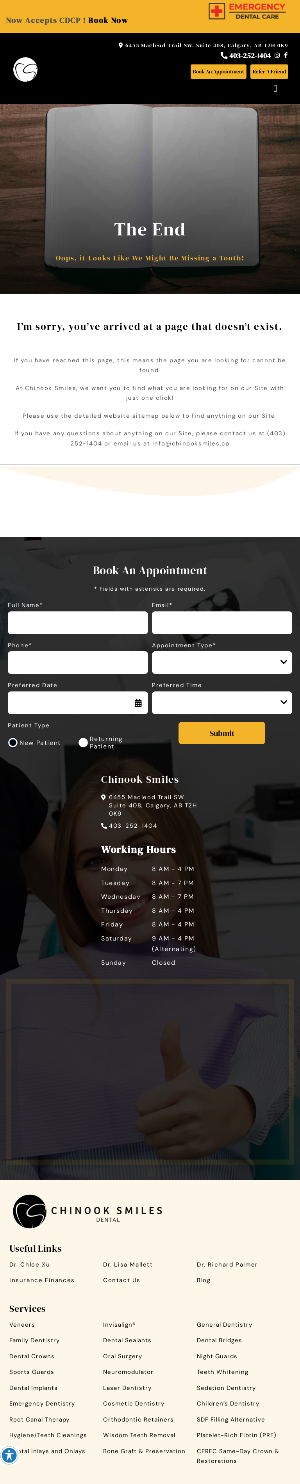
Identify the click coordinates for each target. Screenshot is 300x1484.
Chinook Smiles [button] (140, 779)
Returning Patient (106, 742)
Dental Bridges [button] (219, 1340)
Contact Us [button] (122, 1280)
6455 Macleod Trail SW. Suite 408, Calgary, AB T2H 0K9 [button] (203, 45)
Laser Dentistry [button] (127, 1388)
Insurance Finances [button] (42, 1280)
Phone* (20, 645)
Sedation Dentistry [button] (226, 1388)
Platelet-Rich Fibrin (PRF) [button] (237, 1435)
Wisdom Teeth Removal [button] (139, 1435)
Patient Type (29, 725)
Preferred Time (177, 685)
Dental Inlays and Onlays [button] (47, 1451)
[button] (247, 7)
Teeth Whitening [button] (222, 1372)
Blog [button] (204, 1280)
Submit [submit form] (222, 733)
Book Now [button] (108, 20)
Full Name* (25, 605)
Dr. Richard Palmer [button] (227, 1264)
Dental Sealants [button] (127, 1340)
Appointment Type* (184, 645)
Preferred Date (32, 685)
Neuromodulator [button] (128, 1372)
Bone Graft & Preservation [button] (144, 1451)
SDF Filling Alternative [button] (231, 1419)
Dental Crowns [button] (32, 1356)
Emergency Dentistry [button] (42, 1403)
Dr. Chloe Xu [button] (29, 1264)
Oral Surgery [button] (122, 1356)
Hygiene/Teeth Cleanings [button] (48, 1435)
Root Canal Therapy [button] (39, 1419)
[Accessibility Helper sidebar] (9, 1455)
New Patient (40, 742)
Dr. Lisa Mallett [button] (128, 1264)
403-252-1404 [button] (246, 55)
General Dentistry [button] (224, 1325)
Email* (162, 605)
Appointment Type (190, 662)
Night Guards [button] (217, 1356)
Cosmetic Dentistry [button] (133, 1403)
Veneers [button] (22, 1325)
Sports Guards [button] (31, 1372)
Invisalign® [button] (119, 1325)
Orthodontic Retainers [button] (138, 1419)
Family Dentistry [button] (34, 1340)
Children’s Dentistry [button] (228, 1403)
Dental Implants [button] (33, 1388)
